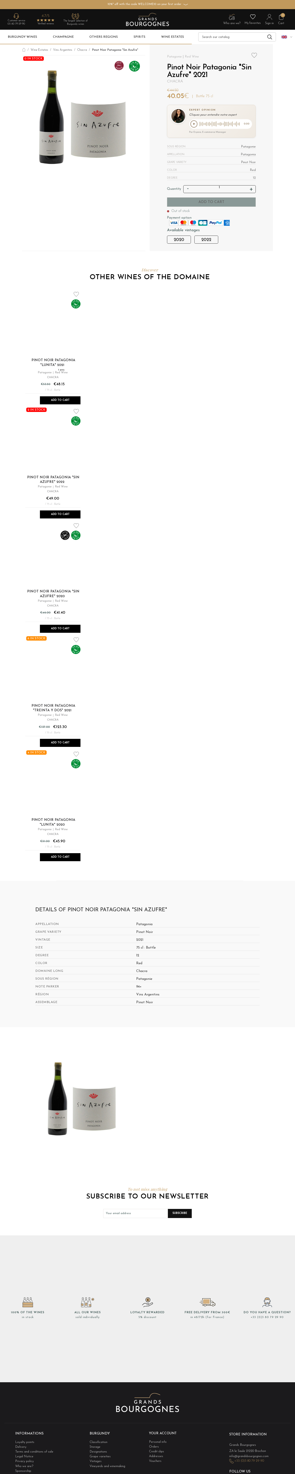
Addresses (156, 1454)
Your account (163, 1433)
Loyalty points (25, 1441)
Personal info (158, 1441)
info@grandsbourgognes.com (250, 1454)
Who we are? (24, 1462)
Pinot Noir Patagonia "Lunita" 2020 (53, 823)
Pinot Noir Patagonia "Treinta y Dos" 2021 (53, 708)
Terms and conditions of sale (35, 1449)
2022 (206, 240)
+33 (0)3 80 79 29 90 (267, 1317)
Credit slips (157, 1449)
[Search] (237, 36)
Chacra (175, 81)
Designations (99, 1449)
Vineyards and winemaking (108, 1462)
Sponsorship (23, 1467)
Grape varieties (100, 1454)
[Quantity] (219, 188)
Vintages (96, 1458)
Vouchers (155, 1458)
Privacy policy (25, 1458)
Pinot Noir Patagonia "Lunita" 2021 (53, 363)
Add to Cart (60, 400)
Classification (99, 1441)
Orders (154, 1445)
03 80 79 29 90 (16, 24)
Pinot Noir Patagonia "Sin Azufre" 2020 (53, 594)
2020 (179, 240)
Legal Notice (24, 1454)
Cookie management (29, 1471)
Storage (95, 1445)
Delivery (21, 1445)
